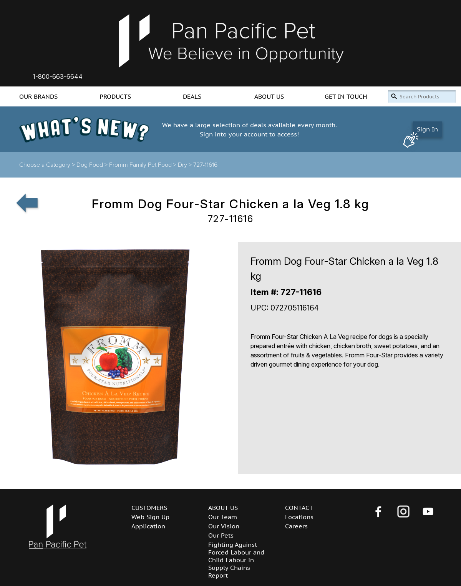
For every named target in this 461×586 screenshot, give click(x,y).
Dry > (185, 165)
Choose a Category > (47, 165)
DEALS (192, 96)
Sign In (427, 129)
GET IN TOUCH (346, 96)
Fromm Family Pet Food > (143, 165)
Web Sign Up (150, 517)
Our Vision (223, 526)
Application (148, 526)
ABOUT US (269, 96)
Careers (296, 526)
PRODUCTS (115, 96)
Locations (299, 517)
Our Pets (221, 535)
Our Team (222, 517)
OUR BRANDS (38, 96)
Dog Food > (92, 165)
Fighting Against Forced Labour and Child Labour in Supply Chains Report (236, 560)
